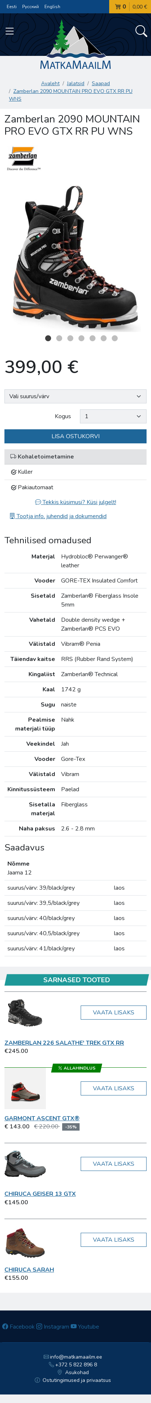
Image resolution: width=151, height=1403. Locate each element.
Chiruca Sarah (29, 1270)
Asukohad (73, 1372)
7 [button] (114, 338)
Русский (30, 7)
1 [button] (48, 338)
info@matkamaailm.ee (73, 1356)
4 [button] (81, 338)
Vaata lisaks (113, 1012)
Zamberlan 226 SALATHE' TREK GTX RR (64, 1043)
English (52, 7)
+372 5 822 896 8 (73, 1364)
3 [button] (70, 338)
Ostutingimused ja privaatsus (73, 1380)
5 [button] (92, 338)
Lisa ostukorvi (75, 436)
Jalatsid (75, 83)
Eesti (12, 7)
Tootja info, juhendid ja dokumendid (58, 516)
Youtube (85, 1327)
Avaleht (50, 83)
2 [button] (59, 338)
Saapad (101, 83)
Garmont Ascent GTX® (42, 1118)
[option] (75, 258)
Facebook (18, 1327)
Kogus (63, 416)
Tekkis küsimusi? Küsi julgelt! (75, 502)
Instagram (52, 1327)
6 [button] (103, 338)
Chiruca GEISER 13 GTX (40, 1194)
